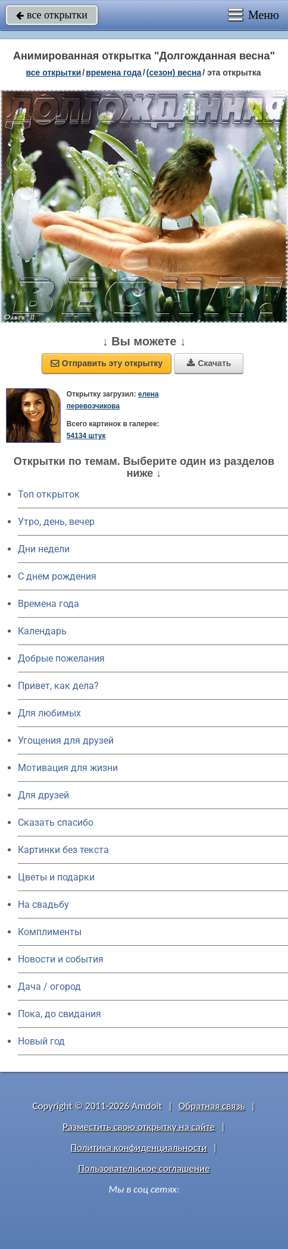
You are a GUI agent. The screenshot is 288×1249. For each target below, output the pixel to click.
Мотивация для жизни (68, 767)
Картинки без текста (63, 849)
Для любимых (49, 713)
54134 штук (86, 436)
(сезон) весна (173, 72)
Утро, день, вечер (56, 521)
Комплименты (50, 931)
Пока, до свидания (59, 1014)
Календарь (42, 631)
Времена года (48, 603)
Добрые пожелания (61, 658)
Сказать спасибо (55, 822)
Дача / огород (49, 986)
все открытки (51, 15)
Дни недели (44, 549)
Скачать (209, 363)
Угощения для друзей (66, 740)
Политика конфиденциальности (139, 1147)
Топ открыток (49, 494)
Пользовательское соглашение (143, 1168)
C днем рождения (57, 576)
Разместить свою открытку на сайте (138, 1127)
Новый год (41, 1041)
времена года (114, 72)
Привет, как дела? (58, 685)
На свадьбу (43, 904)
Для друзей (43, 795)
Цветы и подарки (56, 877)
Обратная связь (212, 1106)
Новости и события (61, 959)
